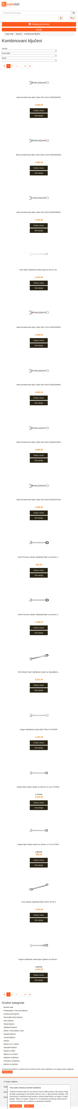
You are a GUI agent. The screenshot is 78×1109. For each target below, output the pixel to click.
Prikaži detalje (16, 1106)
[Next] (30, 66)
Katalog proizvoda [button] (39, 24)
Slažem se (29, 1106)
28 (25, 66)
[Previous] (4, 66)
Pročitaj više (7, 1072)
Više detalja (38, 116)
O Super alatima (10, 1082)
